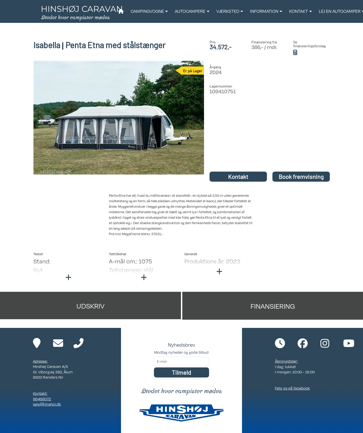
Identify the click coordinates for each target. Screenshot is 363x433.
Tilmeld (181, 372)
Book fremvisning (301, 176)
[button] (149, 11)
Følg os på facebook (292, 388)
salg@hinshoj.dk (47, 404)
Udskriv (90, 305)
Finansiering (272, 306)
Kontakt (238, 176)
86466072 (42, 398)
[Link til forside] (81, 13)
